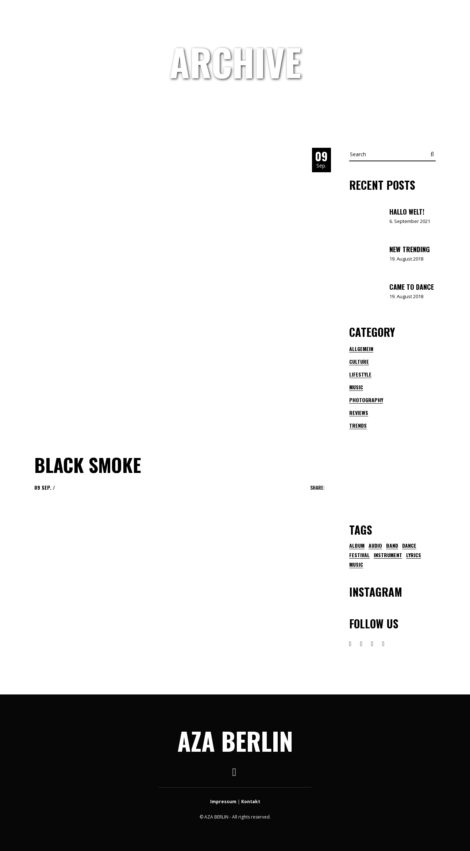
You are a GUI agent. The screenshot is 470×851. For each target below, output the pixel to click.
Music (356, 387)
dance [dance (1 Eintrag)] (409, 545)
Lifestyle (360, 374)
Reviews (358, 412)
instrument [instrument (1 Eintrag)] (388, 555)
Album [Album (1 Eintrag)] (357, 545)
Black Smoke (87, 464)
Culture (359, 361)
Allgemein (361, 349)
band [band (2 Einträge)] (392, 545)
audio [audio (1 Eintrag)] (375, 545)
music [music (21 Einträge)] (356, 564)
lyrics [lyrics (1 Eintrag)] (413, 555)
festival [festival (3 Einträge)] (359, 555)
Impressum (223, 801)
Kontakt (250, 801)
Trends (358, 425)
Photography (366, 400)
